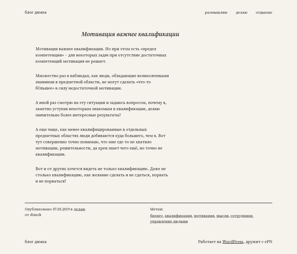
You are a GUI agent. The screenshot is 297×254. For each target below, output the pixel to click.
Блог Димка (36, 12)
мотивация (204, 215)
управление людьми (169, 221)
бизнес (156, 215)
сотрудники (242, 215)
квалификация (178, 215)
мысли (222, 215)
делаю (79, 209)
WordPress (232, 241)
